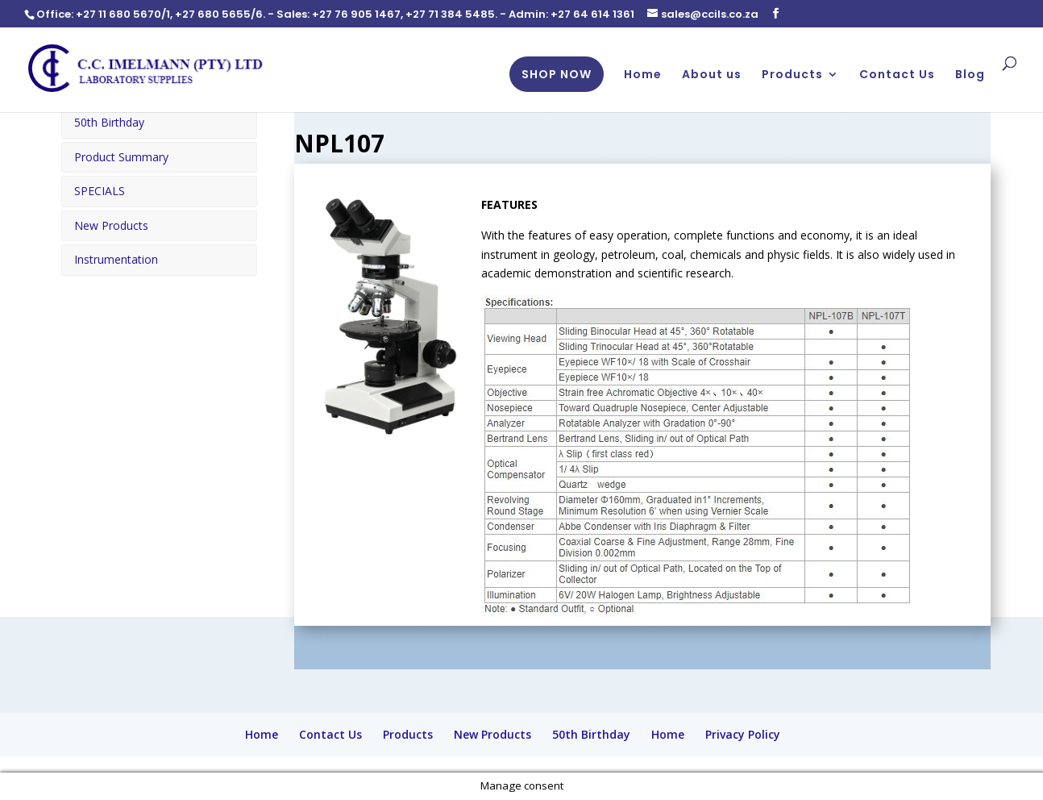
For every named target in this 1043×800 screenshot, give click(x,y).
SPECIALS (99, 190)
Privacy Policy (742, 734)
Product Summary (121, 156)
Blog (970, 75)
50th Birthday (109, 122)
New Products (111, 224)
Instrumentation (116, 258)
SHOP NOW (557, 74)
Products (792, 75)
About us (712, 75)
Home (643, 75)
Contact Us (897, 75)
